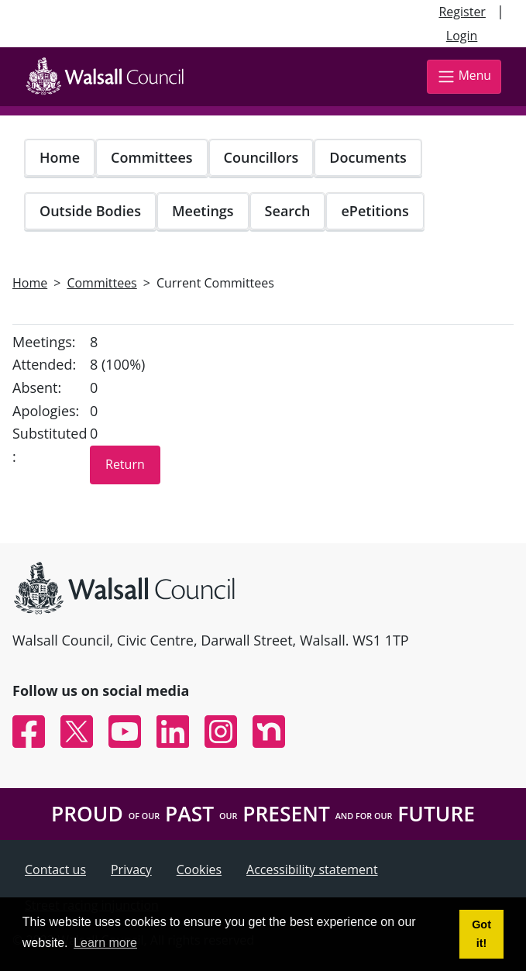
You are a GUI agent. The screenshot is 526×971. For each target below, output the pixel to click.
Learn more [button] (105, 942)
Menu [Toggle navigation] (464, 76)
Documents (367, 157)
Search (288, 210)
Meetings (203, 210)
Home (60, 157)
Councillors (261, 157)
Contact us (55, 869)
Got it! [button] (481, 933)
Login (462, 35)
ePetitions (374, 210)
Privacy (131, 869)
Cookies (199, 869)
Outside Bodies (90, 210)
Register (461, 11)
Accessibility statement (312, 869)
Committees (152, 157)
